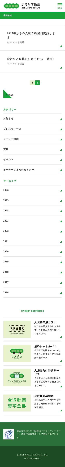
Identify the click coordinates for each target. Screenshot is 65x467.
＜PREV (8, 94)
